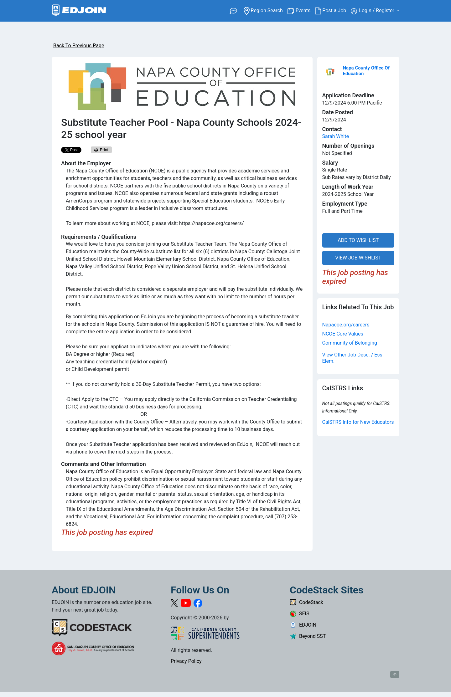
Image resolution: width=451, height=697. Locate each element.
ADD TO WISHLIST (358, 240)
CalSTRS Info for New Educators (358, 422)
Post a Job (333, 10)
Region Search (265, 10)
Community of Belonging (349, 343)
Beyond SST (308, 636)
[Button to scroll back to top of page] (394, 674)
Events (305, 10)
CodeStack (306, 602)
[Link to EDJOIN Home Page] (79, 11)
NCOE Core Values (342, 334)
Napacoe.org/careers (346, 325)
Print (101, 149)
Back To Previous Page (78, 46)
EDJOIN (303, 625)
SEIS (299, 614)
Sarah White (335, 136)
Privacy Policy (186, 661)
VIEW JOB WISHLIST (358, 258)
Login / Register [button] (373, 11)
